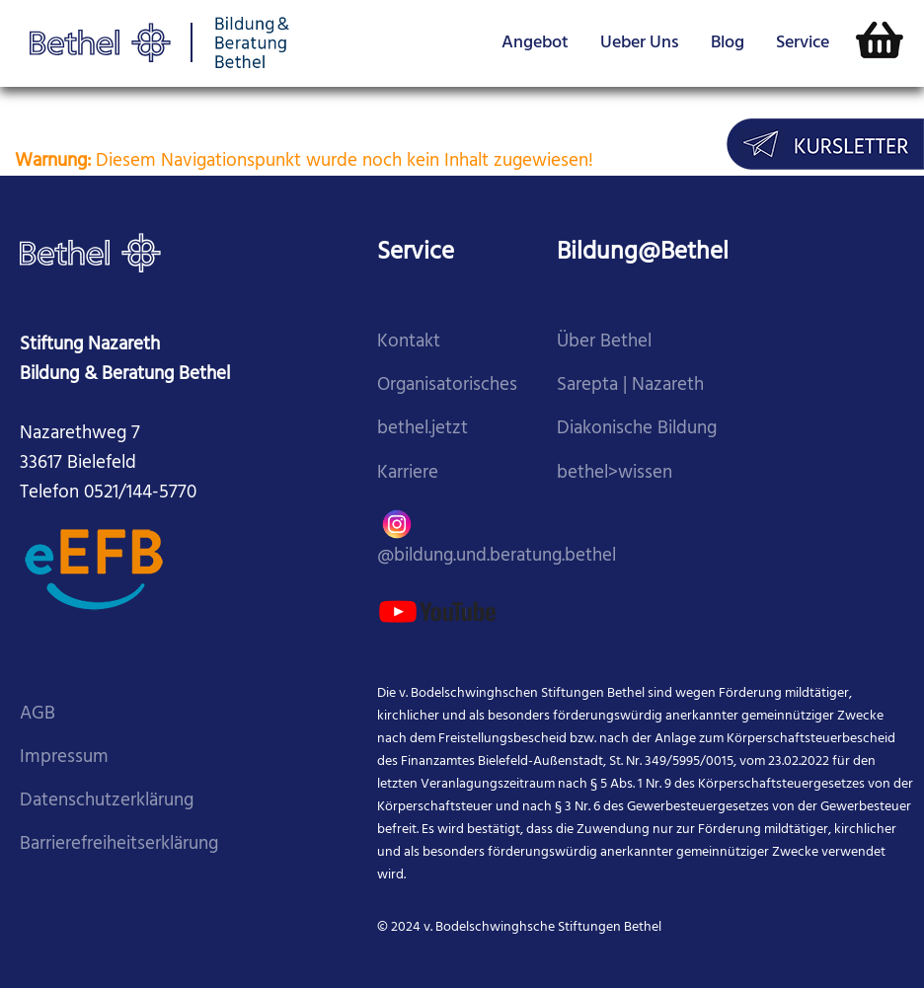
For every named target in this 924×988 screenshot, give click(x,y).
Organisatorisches (447, 385)
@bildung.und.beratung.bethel (496, 536)
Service (802, 43)
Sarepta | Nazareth (630, 385)
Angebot (535, 43)
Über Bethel (604, 342)
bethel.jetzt (422, 429)
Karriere (407, 473)
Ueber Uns (639, 43)
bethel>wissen (614, 473)
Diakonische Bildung (637, 429)
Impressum (64, 757)
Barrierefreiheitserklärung (119, 844)
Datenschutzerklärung (106, 801)
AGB (37, 714)
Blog (727, 43)
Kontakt (408, 342)
